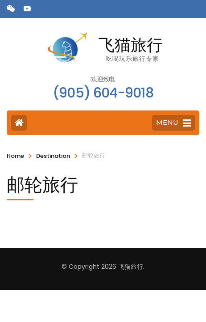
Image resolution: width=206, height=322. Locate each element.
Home (15, 156)
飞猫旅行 (131, 45)
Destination (53, 156)
